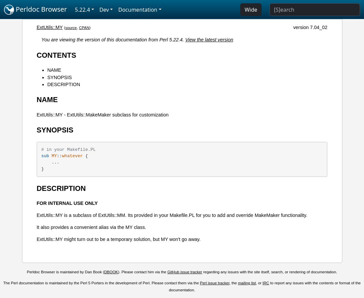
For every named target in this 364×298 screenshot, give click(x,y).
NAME (54, 70)
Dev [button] (104, 9)
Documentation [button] (137, 9)
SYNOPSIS (59, 77)
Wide (251, 9)
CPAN (84, 28)
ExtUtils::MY (50, 27)
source (71, 28)
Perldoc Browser (35, 10)
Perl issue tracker (214, 283)
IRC (266, 283)
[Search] (315, 9)
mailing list (247, 283)
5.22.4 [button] (82, 9)
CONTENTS (56, 55)
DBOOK (111, 272)
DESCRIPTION (63, 84)
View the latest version (209, 39)
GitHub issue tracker (184, 272)
